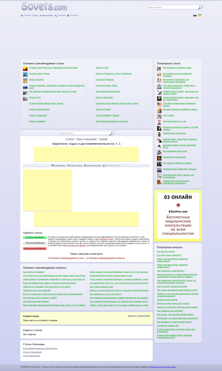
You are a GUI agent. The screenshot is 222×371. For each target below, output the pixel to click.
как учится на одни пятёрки (36, 301)
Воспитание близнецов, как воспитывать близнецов (173, 80)
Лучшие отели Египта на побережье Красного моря (50, 68)
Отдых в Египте (33, 80)
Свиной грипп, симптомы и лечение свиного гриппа (177, 140)
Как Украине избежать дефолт (174, 164)
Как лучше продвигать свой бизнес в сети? (177, 290)
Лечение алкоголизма (167, 300)
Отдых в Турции (100, 110)
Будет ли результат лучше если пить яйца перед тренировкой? (53, 294)
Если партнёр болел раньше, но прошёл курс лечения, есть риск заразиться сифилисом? (119, 301)
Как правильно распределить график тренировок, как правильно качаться (119, 298)
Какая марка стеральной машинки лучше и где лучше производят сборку (119, 272)
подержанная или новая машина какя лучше (111, 275)
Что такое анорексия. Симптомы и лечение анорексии (176, 86)
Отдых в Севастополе (36, 110)
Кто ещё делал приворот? (169, 255)
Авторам (60, 15)
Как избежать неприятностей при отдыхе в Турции (50, 92)
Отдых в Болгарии (101, 98)
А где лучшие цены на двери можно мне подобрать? (176, 330)
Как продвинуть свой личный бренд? (174, 322)
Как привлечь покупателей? (170, 311)
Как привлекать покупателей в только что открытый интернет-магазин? (176, 281)
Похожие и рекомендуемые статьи (67, 258)
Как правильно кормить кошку (174, 68)
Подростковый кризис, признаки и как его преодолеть (178, 98)
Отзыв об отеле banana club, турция (43, 104)
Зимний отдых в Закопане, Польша (176, 170)
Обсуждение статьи (94, 165)
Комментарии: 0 (60, 165)
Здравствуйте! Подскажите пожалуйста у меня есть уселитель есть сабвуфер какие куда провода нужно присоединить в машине (54, 279)
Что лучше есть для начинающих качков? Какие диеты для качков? (54, 275)
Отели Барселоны (31, 356)
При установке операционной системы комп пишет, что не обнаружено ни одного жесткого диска (54, 305)
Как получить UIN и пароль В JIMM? (40, 298)
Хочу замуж (165, 116)
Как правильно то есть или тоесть (106, 294)
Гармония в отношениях (171, 158)
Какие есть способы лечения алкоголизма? (177, 307)
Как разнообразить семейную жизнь (177, 110)
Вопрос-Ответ (107, 239)
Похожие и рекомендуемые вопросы (107, 258)
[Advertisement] (111, 38)
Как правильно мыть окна (172, 152)
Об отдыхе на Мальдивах (105, 92)
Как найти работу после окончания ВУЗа (176, 146)
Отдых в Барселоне (32, 352)
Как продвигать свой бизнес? (171, 271)
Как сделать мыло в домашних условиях (174, 74)
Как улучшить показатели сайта (172, 286)
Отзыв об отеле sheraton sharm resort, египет (114, 104)
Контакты (72, 15)
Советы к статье (76, 165)
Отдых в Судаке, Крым (103, 86)
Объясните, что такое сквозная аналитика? (177, 318)
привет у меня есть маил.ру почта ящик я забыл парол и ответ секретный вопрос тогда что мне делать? (119, 305)
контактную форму (77, 245)
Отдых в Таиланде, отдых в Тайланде (110, 74)
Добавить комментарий (139, 316)
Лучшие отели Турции (36, 74)
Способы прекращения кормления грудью (176, 104)
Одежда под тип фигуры (171, 134)
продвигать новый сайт (168, 325)
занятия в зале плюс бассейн (37, 290)
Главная (26, 15)
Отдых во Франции (102, 80)
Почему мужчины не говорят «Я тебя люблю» (177, 128)
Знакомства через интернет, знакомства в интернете (173, 182)
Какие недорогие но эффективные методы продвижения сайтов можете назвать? (177, 275)
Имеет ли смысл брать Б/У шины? (173, 303)
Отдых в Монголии (35, 116)
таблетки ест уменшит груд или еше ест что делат (46, 287)
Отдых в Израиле (34, 122)
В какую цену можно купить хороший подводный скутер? (174, 336)
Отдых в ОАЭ (99, 68)
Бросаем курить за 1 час (171, 122)
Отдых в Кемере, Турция (104, 116)
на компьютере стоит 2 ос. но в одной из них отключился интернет (119, 283)
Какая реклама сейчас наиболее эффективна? (172, 260)
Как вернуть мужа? (166, 251)
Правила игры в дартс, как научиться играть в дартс (177, 92)
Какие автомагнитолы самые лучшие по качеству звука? (49, 283)
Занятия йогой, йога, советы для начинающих (175, 176)
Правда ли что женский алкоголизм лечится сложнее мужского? (178, 295)
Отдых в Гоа (32, 98)
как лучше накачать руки (101, 287)
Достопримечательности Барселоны (40, 348)
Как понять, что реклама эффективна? (175, 314)
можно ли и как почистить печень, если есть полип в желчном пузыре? (119, 290)
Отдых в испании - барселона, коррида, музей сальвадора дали (54, 86)
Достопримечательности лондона (108, 122)
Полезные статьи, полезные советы (163, 367)
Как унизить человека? (34, 272)
